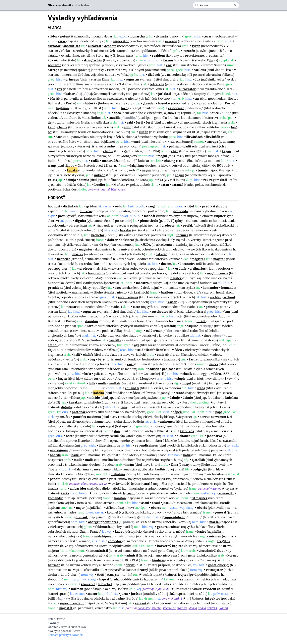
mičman (215, 536)
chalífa (62, 127)
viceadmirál (207, 551)
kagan (226, 151)
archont (229, 297)
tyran (196, 46)
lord (124, 108)
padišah (175, 146)
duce (215, 113)
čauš (100, 574)
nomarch (54, 65)
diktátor (54, 46)
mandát (149, 216)
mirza (213, 364)
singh (180, 378)
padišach (190, 146)
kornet (232, 555)
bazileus (200, 70)
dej (50, 122)
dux (197, 79)
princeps (72, 79)
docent (166, 264)
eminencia (167, 421)
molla (102, 383)
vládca (52, 36)
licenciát (63, 259)
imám (129, 464)
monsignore (59, 450)
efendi (53, 345)
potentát (67, 36)
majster (219, 259)
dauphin (91, 321)
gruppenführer (173, 517)
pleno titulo (149, 221)
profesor (168, 225)
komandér (210, 288)
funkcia (86, 211)
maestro (142, 283)
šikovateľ (88, 584)
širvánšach (194, 137)
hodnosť (54, 206)
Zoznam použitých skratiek (65, 635)
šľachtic (156, 608)
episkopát (106, 426)
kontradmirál (97, 551)
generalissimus (168, 527)
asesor (92, 594)
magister (86, 249)
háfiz (187, 455)
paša (97, 374)
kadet (119, 531)
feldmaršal (103, 527)
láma (174, 464)
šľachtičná (169, 608)
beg (234, 127)
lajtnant (129, 493)
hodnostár (144, 608)
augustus (133, 79)
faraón (168, 60)
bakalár (125, 230)
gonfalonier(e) (218, 565)
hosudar (164, 103)
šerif (139, 122)
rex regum (211, 180)
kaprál (104, 579)
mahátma (118, 474)
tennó (202, 170)
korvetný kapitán (170, 546)
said (130, 122)
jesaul (167, 503)
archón (215, 297)
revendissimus (146, 445)
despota (110, 46)
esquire (192, 326)
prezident (55, 288)
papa (123, 407)
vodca (121, 189)
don (117, 431)
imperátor (121, 41)
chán (174, 151)
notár (70, 436)
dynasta (162, 36)
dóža (117, 113)
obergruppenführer (103, 522)
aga (136, 345)
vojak (157, 589)
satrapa (53, 70)
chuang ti (171, 161)
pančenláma (100, 469)
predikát (208, 206)
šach (59, 137)
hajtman (62, 108)
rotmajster (214, 570)
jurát (124, 594)
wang (52, 165)
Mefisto (119, 185)
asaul (145, 503)
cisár (62, 41)
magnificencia (217, 273)
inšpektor (212, 598)
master (77, 254)
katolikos (187, 431)
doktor (112, 240)
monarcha (137, 36)
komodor (115, 541)
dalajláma (136, 165)
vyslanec (215, 488)
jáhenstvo (214, 436)
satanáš (177, 185)
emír (127, 127)
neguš (146, 170)
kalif (51, 127)
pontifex (63, 417)
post (61, 216)
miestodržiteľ (108, 189)
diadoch (154, 75)
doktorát (127, 240)
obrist (130, 565)
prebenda (180, 211)
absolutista (71, 46)
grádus (91, 206)
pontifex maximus (87, 417)
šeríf (149, 122)
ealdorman (176, 108)
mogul (162, 156)
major (80, 507)
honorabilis (96, 273)
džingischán (93, 60)
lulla (92, 383)
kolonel (112, 512)
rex (59, 89)
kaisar (70, 94)
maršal (214, 522)
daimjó (71, 180)
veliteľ (166, 589)
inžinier (182, 235)
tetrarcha (157, 84)
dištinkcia (70, 206)
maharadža (110, 161)
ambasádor (78, 488)
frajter (183, 574)
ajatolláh (198, 460)
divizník (82, 517)
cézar (207, 36)
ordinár (181, 268)
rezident (158, 55)
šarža (65, 493)
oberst (156, 507)
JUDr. (147, 244)
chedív (108, 151)
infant (201, 321)
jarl (160, 94)
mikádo (99, 175)
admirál (132, 555)
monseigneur (162, 426)
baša (87, 374)
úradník (223, 608)
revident (209, 589)
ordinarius (198, 268)
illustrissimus (109, 445)
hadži (75, 455)
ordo (118, 206)
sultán (143, 132)
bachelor (97, 235)
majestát (66, 608)
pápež (177, 412)
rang (151, 206)
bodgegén (200, 469)
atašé (148, 484)
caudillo (115, 118)
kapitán (120, 498)
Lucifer (99, 185)
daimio (84, 180)
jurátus (136, 594)
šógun (179, 175)
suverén (171, 41)
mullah (114, 383)
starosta (182, 608)
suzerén (189, 51)
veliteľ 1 (212, 608)
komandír (228, 288)
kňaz (84, 484)
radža (95, 161)
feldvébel (105, 584)
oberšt (202, 507)
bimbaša (158, 560)
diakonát (183, 436)
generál (220, 512)
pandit (55, 479)
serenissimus (128, 297)
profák (188, 225)
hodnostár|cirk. (97, 484)
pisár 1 (178, 598)
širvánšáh (212, 137)
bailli (51, 598)
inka (159, 180)
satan (165, 185)
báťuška (91, 103)
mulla (78, 460)
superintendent (72, 603)
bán (52, 98)
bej (50, 132)
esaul (156, 503)
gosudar (149, 103)
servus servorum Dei (216, 417)
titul (190, 206)
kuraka (74, 402)
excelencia (123, 288)
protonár (79, 412)
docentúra (187, 264)
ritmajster (199, 498)
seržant (186, 579)
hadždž (55, 455)
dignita (80, 221)
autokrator (187, 89)
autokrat (94, 46)
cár (197, 98)
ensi (169, 65)
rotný (144, 570)
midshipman (103, 536)
